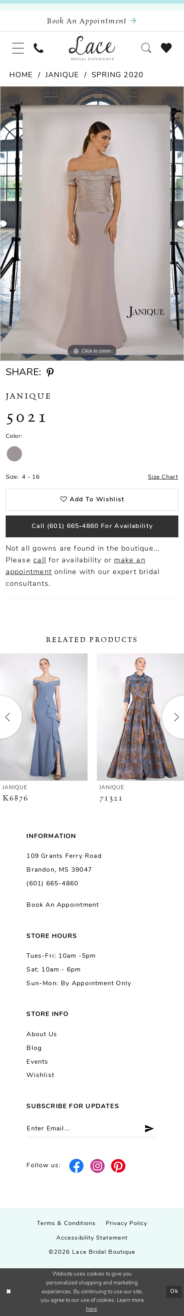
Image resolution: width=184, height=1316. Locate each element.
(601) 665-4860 (52, 884)
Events (37, 1062)
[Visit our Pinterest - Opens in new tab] (118, 1166)
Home (21, 75)
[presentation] (44, 717)
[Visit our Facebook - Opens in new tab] (77, 1166)
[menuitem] (18, 48)
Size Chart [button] (163, 477)
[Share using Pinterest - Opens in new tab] (50, 373)
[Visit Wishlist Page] (166, 48)
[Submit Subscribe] (145, 1128)
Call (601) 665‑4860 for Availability (92, 526)
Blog (34, 1048)
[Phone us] (38, 48)
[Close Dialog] (8, 1292)
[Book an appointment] (92, 21)
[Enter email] (90, 1128)
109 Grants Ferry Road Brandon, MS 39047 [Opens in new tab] (63, 863)
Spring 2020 (117, 75)
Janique (62, 75)
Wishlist (40, 1075)
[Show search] (146, 48)
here (91, 1309)
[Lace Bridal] (92, 48)
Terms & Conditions (66, 1224)
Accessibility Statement (92, 1238)
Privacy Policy (126, 1224)
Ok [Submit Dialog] (174, 1291)
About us (41, 1034)
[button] (18, 48)
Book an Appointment (62, 905)
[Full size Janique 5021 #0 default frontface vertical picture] (92, 224)
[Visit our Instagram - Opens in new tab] (97, 1166)
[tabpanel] (92, 224)
